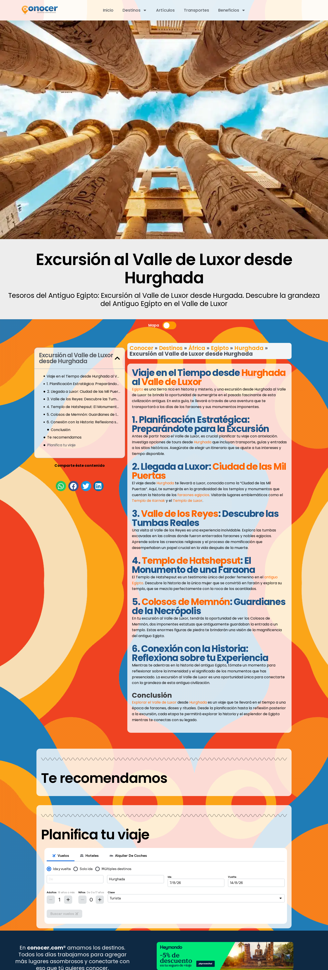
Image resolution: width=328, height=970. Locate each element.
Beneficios (232, 10)
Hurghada (249, 348)
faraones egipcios (193, 495)
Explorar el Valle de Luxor (154, 702)
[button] (117, 358)
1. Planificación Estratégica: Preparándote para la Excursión (83, 383)
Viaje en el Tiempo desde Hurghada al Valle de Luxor (83, 376)
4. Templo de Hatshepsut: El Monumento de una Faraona (83, 406)
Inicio (108, 10)
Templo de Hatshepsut (191, 560)
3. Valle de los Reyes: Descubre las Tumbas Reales (83, 399)
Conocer (141, 348)
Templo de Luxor (187, 500)
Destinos (135, 10)
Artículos (165, 10)
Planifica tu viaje (61, 445)
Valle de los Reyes (179, 513)
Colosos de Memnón (186, 601)
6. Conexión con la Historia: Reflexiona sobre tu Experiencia (83, 422)
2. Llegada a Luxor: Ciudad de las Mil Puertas (83, 391)
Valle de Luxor (171, 381)
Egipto (220, 348)
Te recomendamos (64, 437)
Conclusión (60, 429)
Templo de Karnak (148, 500)
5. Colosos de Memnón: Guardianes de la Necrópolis (83, 414)
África (196, 348)
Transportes (196, 10)
